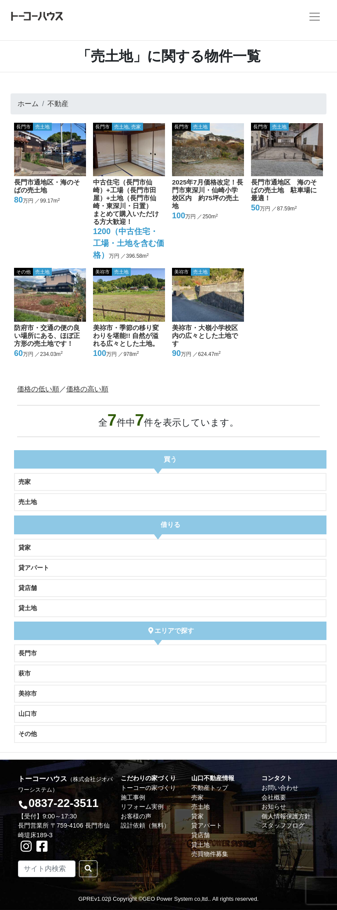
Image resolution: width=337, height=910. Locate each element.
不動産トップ (209, 787)
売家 (24, 481)
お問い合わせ (280, 787)
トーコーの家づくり (148, 787)
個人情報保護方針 (286, 816)
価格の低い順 (38, 389)
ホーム (28, 103)
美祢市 (27, 693)
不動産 (57, 103)
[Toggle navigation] (314, 16)
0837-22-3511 (63, 803)
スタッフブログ (283, 825)
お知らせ (274, 806)
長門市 (27, 653)
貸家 (24, 547)
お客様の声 (136, 816)
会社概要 (274, 797)
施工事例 (133, 797)
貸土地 (27, 607)
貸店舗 (27, 587)
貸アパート (33, 567)
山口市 (27, 713)
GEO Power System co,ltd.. (177, 899)
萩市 (24, 673)
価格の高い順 (87, 389)
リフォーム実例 (142, 806)
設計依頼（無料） (145, 825)
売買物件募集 (209, 853)
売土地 (27, 501)
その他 (27, 733)
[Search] (46, 868)
